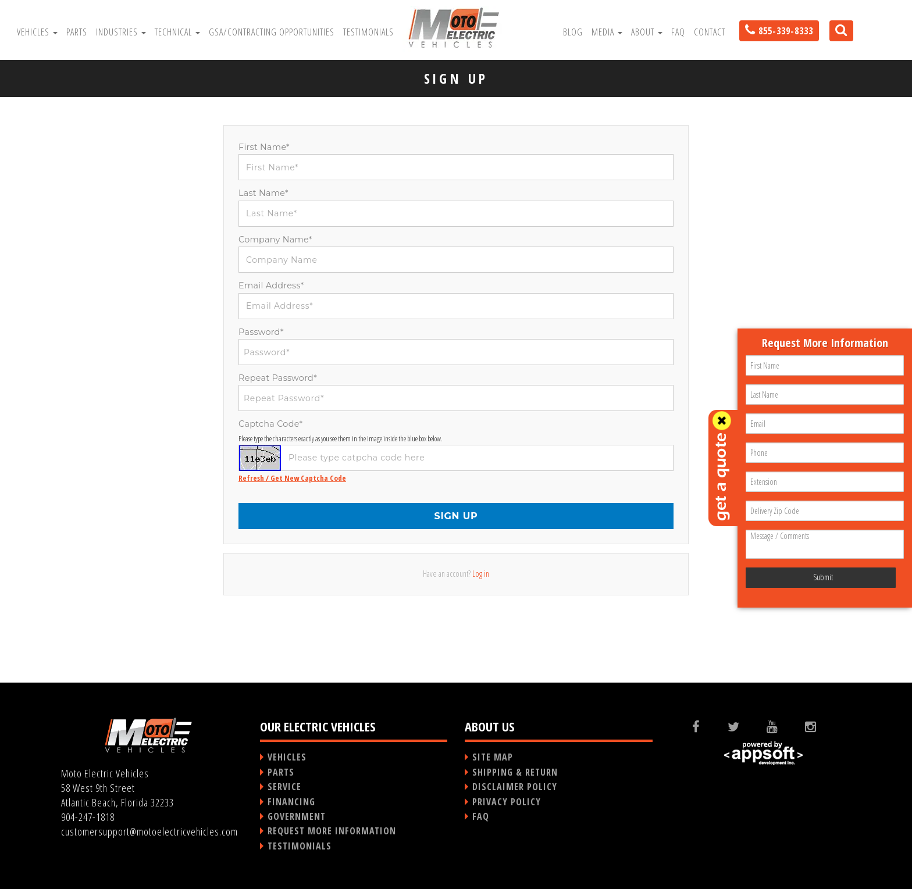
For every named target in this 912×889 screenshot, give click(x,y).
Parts (76, 32)
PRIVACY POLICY (506, 801)
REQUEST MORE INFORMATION (332, 830)
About (646, 32)
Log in (480, 573)
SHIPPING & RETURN (515, 772)
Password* (261, 332)
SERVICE (284, 786)
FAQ (678, 32)
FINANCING (291, 801)
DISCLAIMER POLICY (514, 786)
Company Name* (275, 239)
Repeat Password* (277, 378)
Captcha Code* (270, 424)
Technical (177, 32)
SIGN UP (456, 516)
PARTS (281, 772)
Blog (573, 32)
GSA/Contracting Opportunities (271, 32)
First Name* (264, 147)
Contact (709, 32)
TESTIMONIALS (300, 846)
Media (607, 32)
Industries (121, 32)
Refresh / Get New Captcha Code (292, 478)
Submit (823, 577)
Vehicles (37, 32)
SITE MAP (492, 757)
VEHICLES (287, 757)
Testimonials (368, 32)
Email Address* (271, 285)
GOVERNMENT (297, 816)
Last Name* (263, 193)
